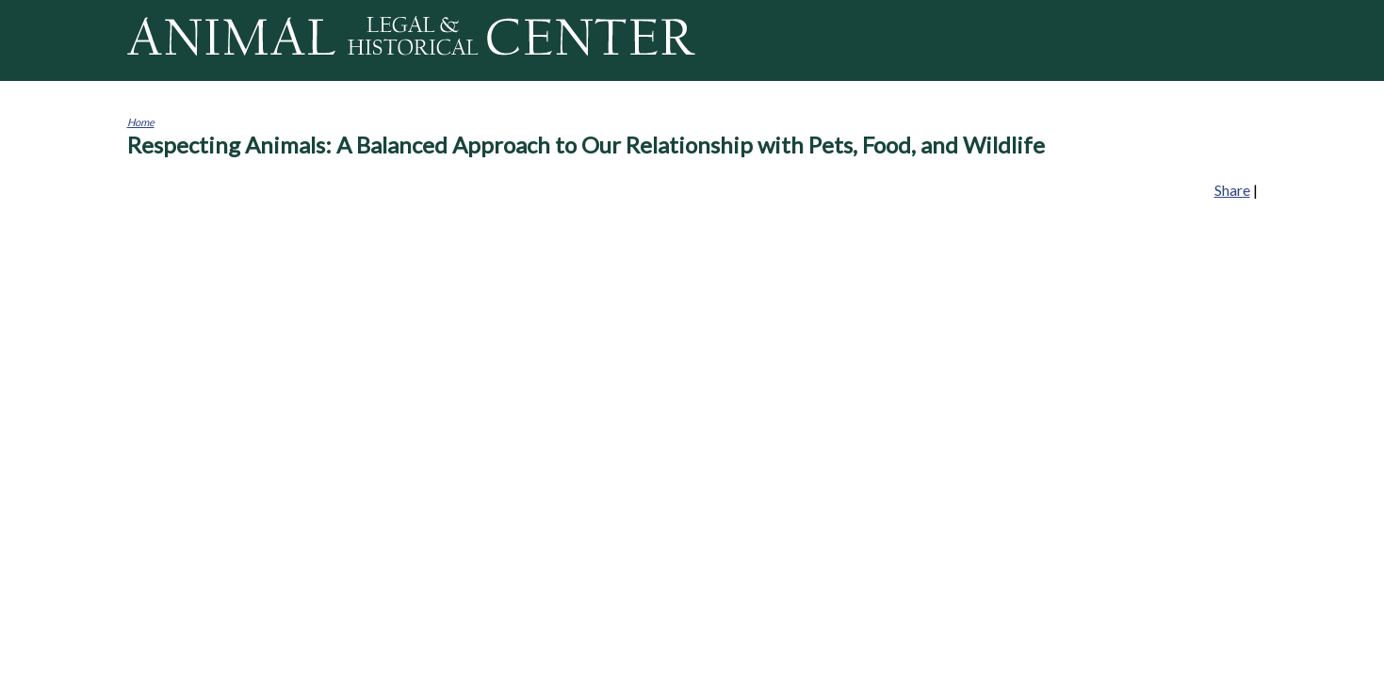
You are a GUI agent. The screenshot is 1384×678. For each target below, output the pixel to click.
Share (1232, 190)
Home (141, 122)
